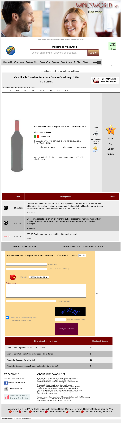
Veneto (43, 136)
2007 (25, 91)
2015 (42, 91)
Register (113, 46)
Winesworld (7, 62)
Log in (113, 44)
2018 (66, 91)
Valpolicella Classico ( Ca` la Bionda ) (21, 362)
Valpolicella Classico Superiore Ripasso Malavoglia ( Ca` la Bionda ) (32, 369)
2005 (9, 91)
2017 (58, 91)
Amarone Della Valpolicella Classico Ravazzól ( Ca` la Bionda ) (30, 356)
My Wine (77, 62)
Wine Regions (66, 62)
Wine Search (19, 62)
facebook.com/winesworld (16, 385)
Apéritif (29, 238)
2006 (17, 91)
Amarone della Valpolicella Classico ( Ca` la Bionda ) (26, 350)
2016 (50, 91)
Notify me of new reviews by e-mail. (24, 320)
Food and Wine (31, 62)
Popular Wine (45, 62)
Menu (96, 63)
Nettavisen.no (31, 213)
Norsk (113, 49)
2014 (33, 91)
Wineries (55, 62)
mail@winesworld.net (15, 391)
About (85, 62)
